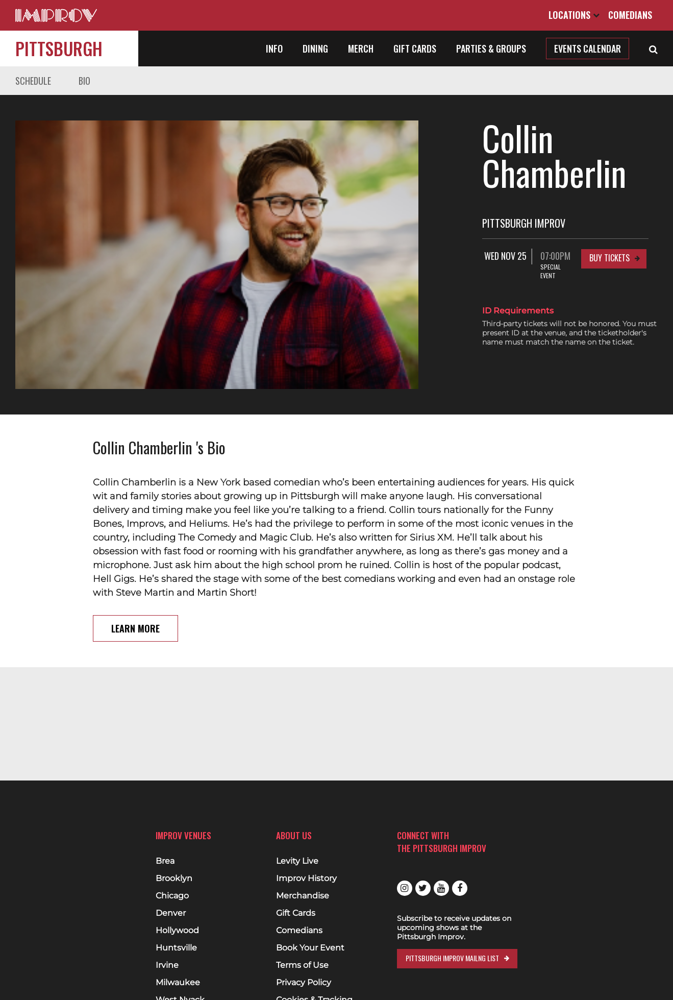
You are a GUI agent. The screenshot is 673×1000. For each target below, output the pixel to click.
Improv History (306, 878)
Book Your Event (310, 948)
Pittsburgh (59, 48)
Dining (315, 48)
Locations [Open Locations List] (574, 14)
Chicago (172, 896)
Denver (171, 913)
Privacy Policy (303, 983)
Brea (165, 861)
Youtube (441, 888)
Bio (84, 80)
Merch (360, 48)
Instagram (404, 888)
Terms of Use (302, 965)
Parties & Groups (491, 48)
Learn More (135, 573)
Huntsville (176, 948)
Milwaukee (178, 983)
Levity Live (297, 861)
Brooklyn (174, 878)
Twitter (423, 888)
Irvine (167, 965)
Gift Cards (414, 48)
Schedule (33, 80)
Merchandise (302, 896)
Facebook (459, 888)
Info (274, 48)
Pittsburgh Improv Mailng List (452, 958)
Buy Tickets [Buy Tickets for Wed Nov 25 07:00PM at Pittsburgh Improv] (609, 223)
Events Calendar (587, 48)
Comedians (630, 14)
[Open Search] (653, 48)
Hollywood (177, 930)
